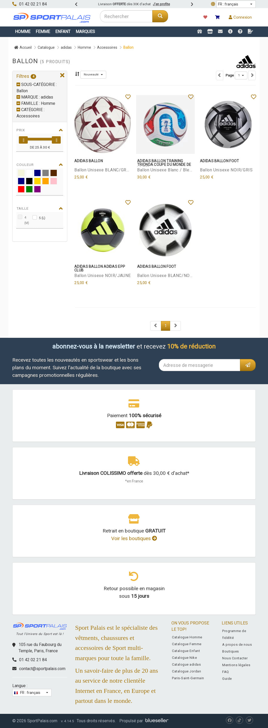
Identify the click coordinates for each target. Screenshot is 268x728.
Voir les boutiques (134, 538)
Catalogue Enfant (186, 651)
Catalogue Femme (187, 644)
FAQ (225, 672)
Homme (22, 31)
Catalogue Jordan (186, 671)
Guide (227, 679)
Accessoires (107, 47)
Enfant (62, 31)
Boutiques (230, 651)
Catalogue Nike (184, 658)
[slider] (23, 140)
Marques (85, 31)
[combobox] (126, 16)
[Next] (155, 326)
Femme (43, 31)
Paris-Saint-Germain (188, 678)
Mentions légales (236, 665)
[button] (236, 4)
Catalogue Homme (187, 637)
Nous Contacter (235, 658)
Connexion (240, 17)
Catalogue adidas (186, 664)
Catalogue (46, 47)
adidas (66, 47)
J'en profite (161, 4)
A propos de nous (237, 644)
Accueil (23, 47)
